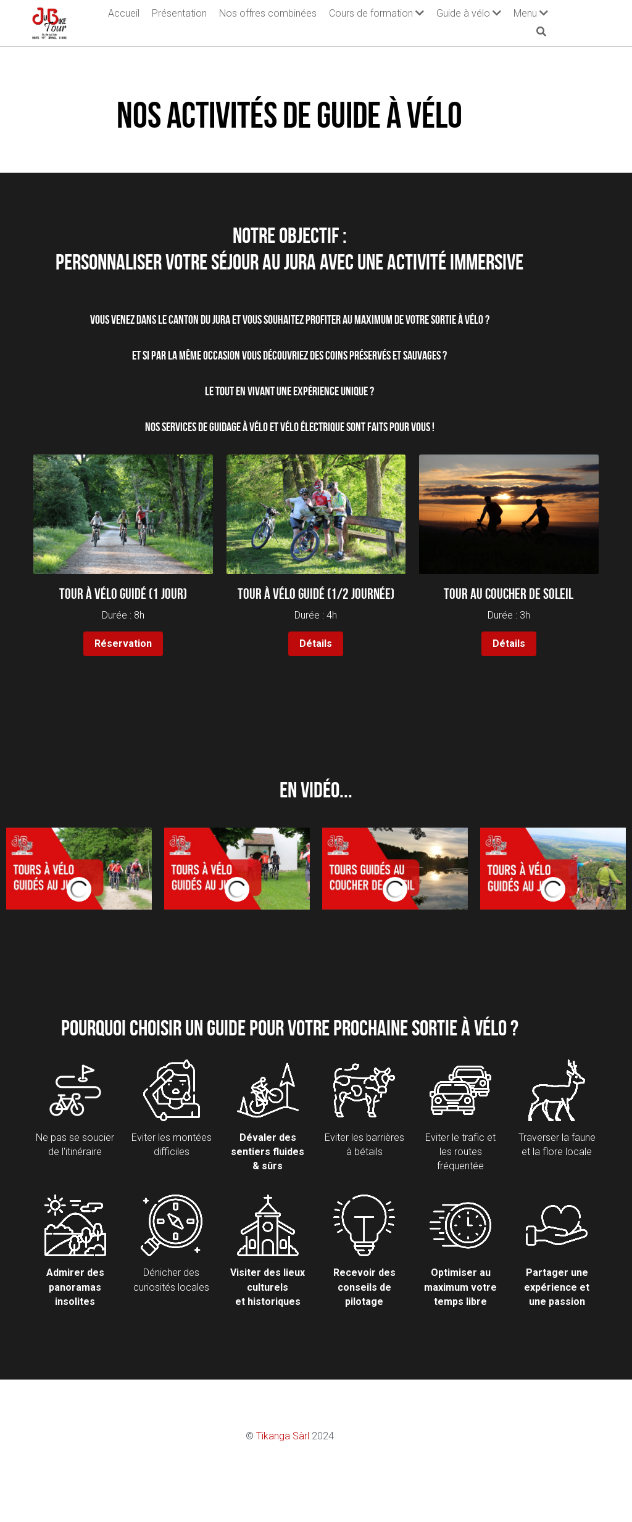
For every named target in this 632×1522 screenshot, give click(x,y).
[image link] (49, 20)
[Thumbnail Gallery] (79, 869)
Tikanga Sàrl (309, 1436)
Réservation (122, 644)
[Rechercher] (594, 21)
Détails (316, 644)
